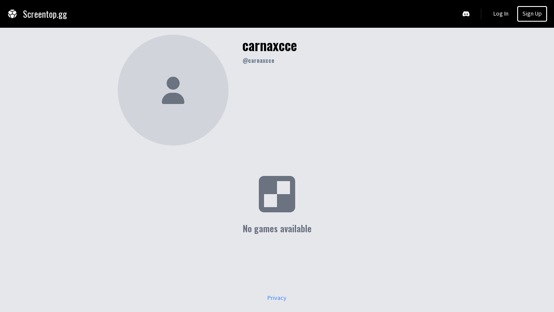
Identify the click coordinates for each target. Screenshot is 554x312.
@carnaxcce (258, 60)
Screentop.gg (37, 13)
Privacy (277, 298)
